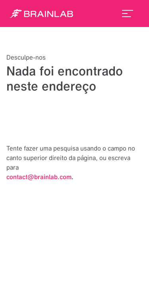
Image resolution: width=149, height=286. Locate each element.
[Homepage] (41, 13)
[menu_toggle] (127, 13)
